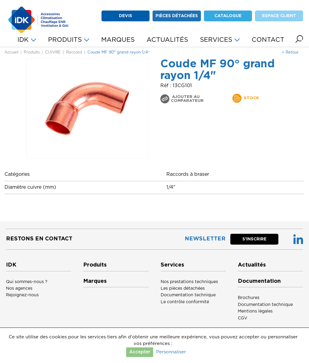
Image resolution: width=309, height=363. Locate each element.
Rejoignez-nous (22, 295)
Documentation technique (188, 295)
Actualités (252, 265)
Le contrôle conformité (185, 302)
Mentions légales (255, 311)
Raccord (74, 52)
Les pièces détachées (183, 288)
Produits (32, 52)
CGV (242, 318)
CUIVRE (53, 52)
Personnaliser (171, 352)
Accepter (139, 352)
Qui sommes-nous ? (26, 282)
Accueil (11, 52)
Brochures (248, 298)
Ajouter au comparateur (187, 99)
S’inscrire (254, 239)
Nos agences (19, 288)
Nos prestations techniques (189, 282)
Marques (95, 281)
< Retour (290, 52)
